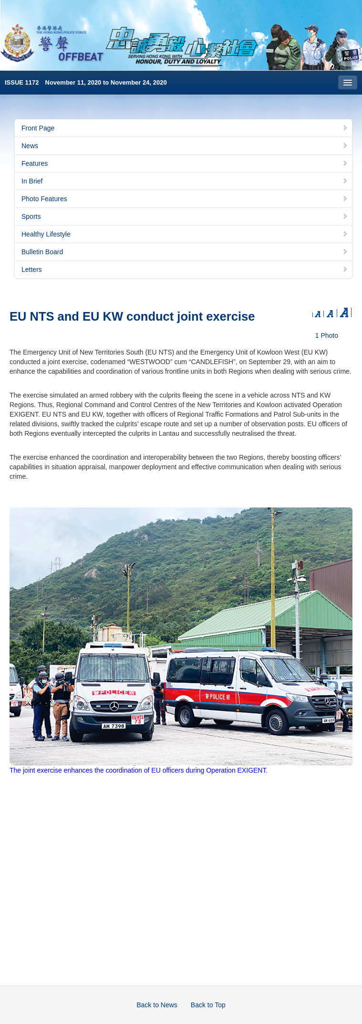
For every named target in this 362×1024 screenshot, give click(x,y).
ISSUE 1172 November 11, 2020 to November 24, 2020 (86, 82)
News (184, 146)
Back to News (156, 1005)
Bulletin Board (184, 252)
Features (184, 163)
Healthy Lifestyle (184, 234)
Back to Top (208, 1005)
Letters (184, 269)
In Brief (184, 181)
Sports (184, 216)
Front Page (184, 128)
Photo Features (184, 199)
